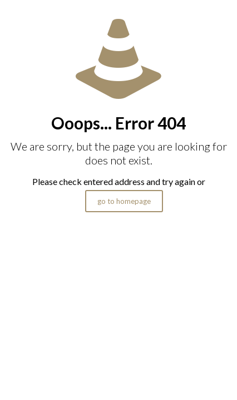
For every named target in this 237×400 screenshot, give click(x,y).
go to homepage (124, 201)
